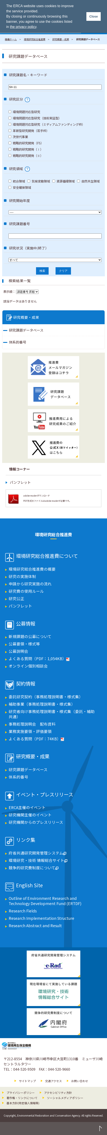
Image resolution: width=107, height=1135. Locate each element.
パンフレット (20, 482)
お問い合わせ (79, 1081)
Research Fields (23, 911)
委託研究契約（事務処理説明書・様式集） (46, 696)
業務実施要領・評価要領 (30, 731)
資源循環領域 (63, 181)
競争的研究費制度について (33, 867)
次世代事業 (18, 136)
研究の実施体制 (22, 576)
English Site (29, 886)
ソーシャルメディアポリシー (65, 1098)
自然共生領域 (88, 181)
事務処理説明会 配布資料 (32, 724)
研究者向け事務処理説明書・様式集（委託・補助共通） (52, 714)
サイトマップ (27, 1081)
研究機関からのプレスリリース (36, 822)
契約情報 (25, 684)
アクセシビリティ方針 (58, 1093)
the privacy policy (23, 27)
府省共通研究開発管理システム (37, 853)
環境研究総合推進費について (47, 556)
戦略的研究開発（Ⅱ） (25, 155)
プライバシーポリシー (21, 1093)
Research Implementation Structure (41, 918)
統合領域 (16, 181)
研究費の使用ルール (26, 591)
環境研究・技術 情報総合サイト (38, 860)
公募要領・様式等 (24, 643)
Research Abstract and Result (35, 925)
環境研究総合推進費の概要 (32, 569)
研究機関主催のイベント (30, 814)
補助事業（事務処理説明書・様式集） (42, 704)
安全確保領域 (19, 187)
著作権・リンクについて (22, 1098)
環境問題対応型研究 (24, 111)
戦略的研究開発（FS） (26, 143)
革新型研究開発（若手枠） (28, 130)
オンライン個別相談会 (28, 666)
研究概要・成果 (60, 39)
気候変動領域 (38, 181)
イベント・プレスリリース (44, 795)
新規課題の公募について (30, 636)
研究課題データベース (26, 330)
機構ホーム (11, 39)
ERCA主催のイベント (27, 807)
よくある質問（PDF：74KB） (36, 738)
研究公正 (16, 598)
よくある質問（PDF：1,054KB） (39, 658)
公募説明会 (18, 651)
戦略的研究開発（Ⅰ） (25, 149)
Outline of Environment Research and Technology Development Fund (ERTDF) (45, 901)
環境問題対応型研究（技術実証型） (34, 118)
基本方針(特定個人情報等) (23, 1103)
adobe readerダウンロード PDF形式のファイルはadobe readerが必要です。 (47, 498)
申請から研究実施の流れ (30, 583)
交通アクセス (53, 1081)
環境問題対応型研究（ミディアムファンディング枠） (46, 124)
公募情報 (25, 624)
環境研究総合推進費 (34, 39)
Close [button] (93, 16)
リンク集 (25, 840)
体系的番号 (17, 342)
